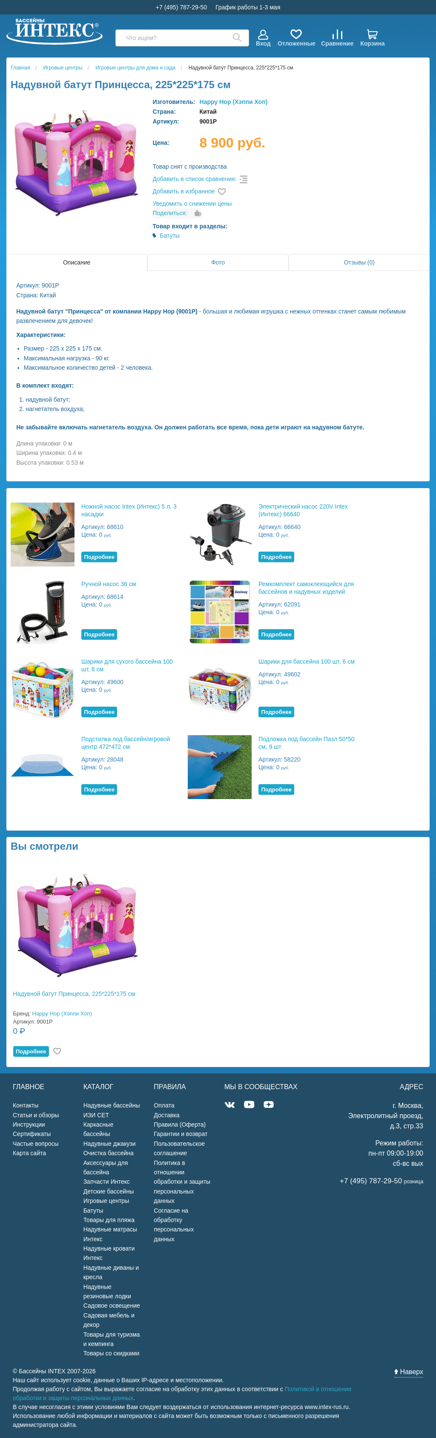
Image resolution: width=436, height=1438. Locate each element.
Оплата (164, 1105)
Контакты (25, 1105)
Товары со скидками (111, 1353)
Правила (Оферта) (180, 1124)
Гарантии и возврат (180, 1133)
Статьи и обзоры (36, 1115)
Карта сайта (29, 1153)
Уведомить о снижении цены (192, 203)
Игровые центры (106, 1200)
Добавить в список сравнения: (194, 178)
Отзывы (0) (359, 262)
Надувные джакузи (109, 1143)
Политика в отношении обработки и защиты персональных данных (182, 1182)
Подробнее (99, 557)
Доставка (166, 1115)
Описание (76, 262)
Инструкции (29, 1124)
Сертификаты (32, 1133)
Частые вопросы (36, 1143)
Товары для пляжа (109, 1220)
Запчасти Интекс (106, 1181)
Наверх (408, 1371)
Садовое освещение (111, 1305)
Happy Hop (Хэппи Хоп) (234, 101)
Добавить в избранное (183, 191)
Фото (218, 262)
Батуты (170, 235)
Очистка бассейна (108, 1153)
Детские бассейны (108, 1191)
